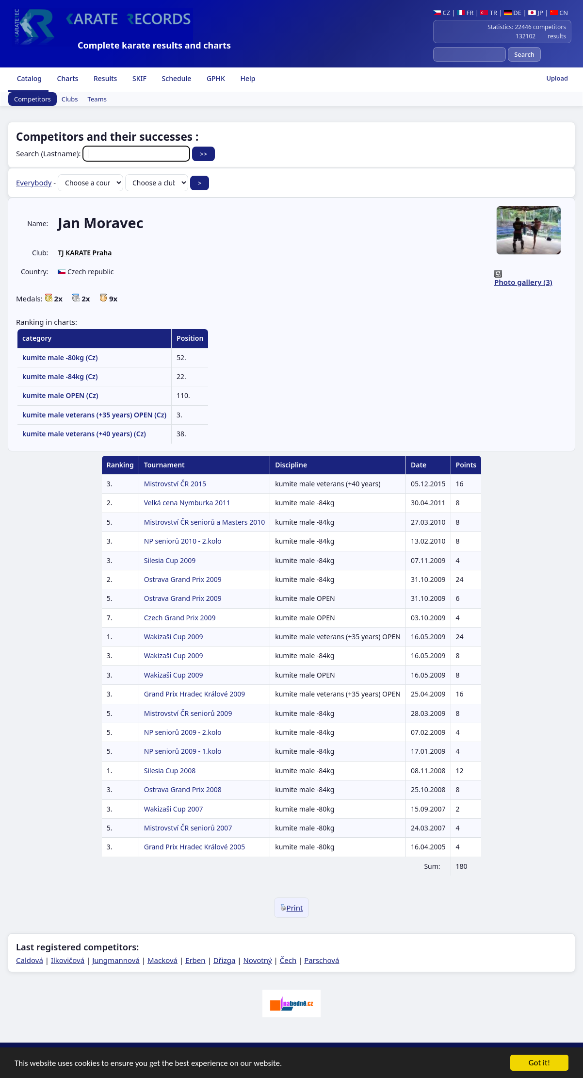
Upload (557, 78)
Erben (195, 960)
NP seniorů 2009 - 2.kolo (183, 732)
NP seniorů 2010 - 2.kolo (183, 541)
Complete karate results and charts (154, 45)
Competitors (32, 99)
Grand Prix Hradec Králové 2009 (194, 693)
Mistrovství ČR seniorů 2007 (188, 827)
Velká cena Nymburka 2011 (187, 502)
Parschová (321, 960)
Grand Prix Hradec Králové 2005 (194, 846)
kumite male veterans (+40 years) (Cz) (84, 433)
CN (559, 12)
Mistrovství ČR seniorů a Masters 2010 (204, 522)
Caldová (29, 960)
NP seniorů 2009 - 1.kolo (183, 751)
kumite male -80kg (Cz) (59, 357)
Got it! (539, 1067)
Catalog (28, 78)
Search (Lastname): (104, 153)
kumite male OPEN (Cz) (60, 395)
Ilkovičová (67, 960)
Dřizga (224, 960)
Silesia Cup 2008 (169, 770)
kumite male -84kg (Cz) (59, 376)
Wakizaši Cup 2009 (173, 636)
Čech (288, 960)
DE (512, 12)
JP (535, 12)
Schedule (175, 78)
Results (104, 78)
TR (488, 12)
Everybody (33, 182)
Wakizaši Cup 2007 (173, 808)
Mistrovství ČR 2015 (175, 483)
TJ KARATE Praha (85, 252)
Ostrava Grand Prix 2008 (183, 789)
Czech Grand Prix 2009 (180, 617)
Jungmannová (116, 960)
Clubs (70, 99)
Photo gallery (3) (523, 282)
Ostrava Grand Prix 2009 (183, 579)
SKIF (138, 78)
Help (247, 78)
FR (465, 12)
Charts (66, 78)
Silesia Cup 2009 (169, 560)
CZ (441, 12)
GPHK (215, 78)
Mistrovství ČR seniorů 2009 (188, 713)
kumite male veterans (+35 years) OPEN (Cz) (94, 414)
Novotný (257, 960)
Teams (97, 99)
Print (291, 907)
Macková (162, 960)
